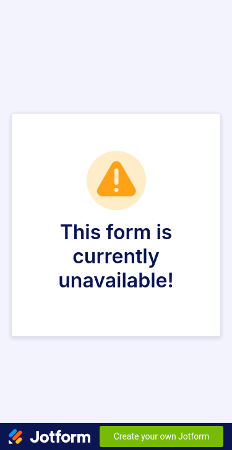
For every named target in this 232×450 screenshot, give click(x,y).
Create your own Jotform (162, 436)
